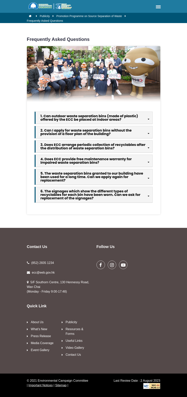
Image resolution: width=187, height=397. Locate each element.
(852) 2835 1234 (40, 262)
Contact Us (73, 354)
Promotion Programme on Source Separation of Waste (89, 16)
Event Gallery (40, 350)
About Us (37, 322)
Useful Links (74, 340)
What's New (39, 329)
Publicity (45, 16)
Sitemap (61, 385)
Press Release (41, 336)
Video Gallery (75, 347)
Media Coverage (42, 343)
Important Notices (40, 385)
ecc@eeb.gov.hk (41, 272)
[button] (157, 6)
